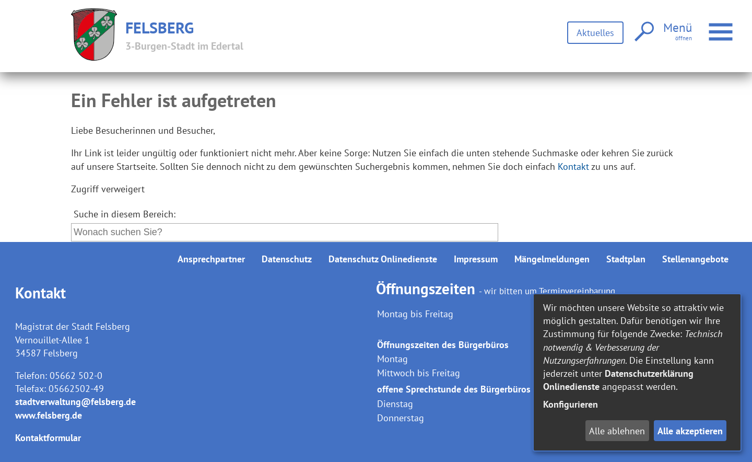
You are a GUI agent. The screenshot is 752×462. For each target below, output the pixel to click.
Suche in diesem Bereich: (124, 214)
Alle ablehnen (617, 431)
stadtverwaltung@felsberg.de (75, 402)
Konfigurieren (570, 404)
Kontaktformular (48, 438)
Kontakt (573, 166)
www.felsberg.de (48, 415)
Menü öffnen (722, 26)
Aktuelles (595, 33)
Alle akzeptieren (690, 431)
